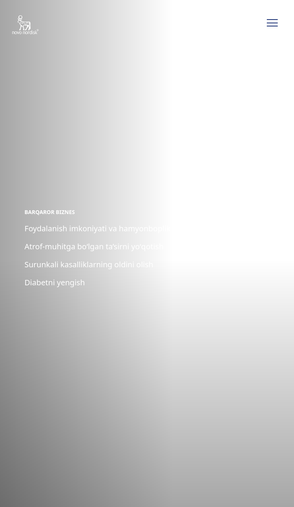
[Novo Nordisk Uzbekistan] (35, 25)
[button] (272, 22)
